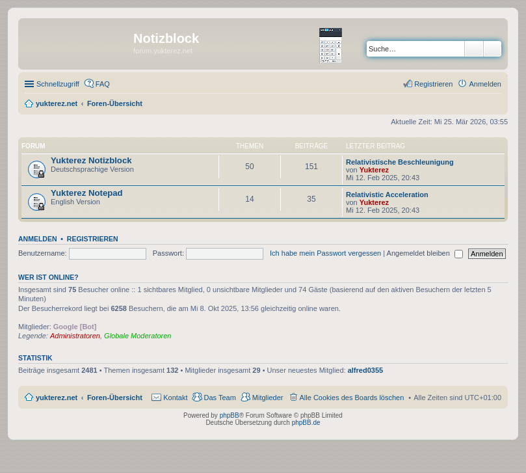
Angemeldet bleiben (425, 253)
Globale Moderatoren (137, 336)
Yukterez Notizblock (91, 160)
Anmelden (37, 239)
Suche (474, 49)
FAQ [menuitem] (103, 84)
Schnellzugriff (57, 84)
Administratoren (75, 336)
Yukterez (374, 170)
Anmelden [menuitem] (485, 84)
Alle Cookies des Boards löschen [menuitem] (352, 397)
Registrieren (92, 239)
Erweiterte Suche (492, 49)
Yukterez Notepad (87, 193)
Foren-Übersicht (114, 397)
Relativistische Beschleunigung (400, 162)
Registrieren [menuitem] (433, 84)
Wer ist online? (48, 277)
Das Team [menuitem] (219, 397)
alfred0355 (365, 370)
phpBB (229, 415)
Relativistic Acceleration (387, 194)
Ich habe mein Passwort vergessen (325, 253)
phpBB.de (306, 422)
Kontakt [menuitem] (175, 397)
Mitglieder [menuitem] (267, 397)
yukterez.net (56, 397)
